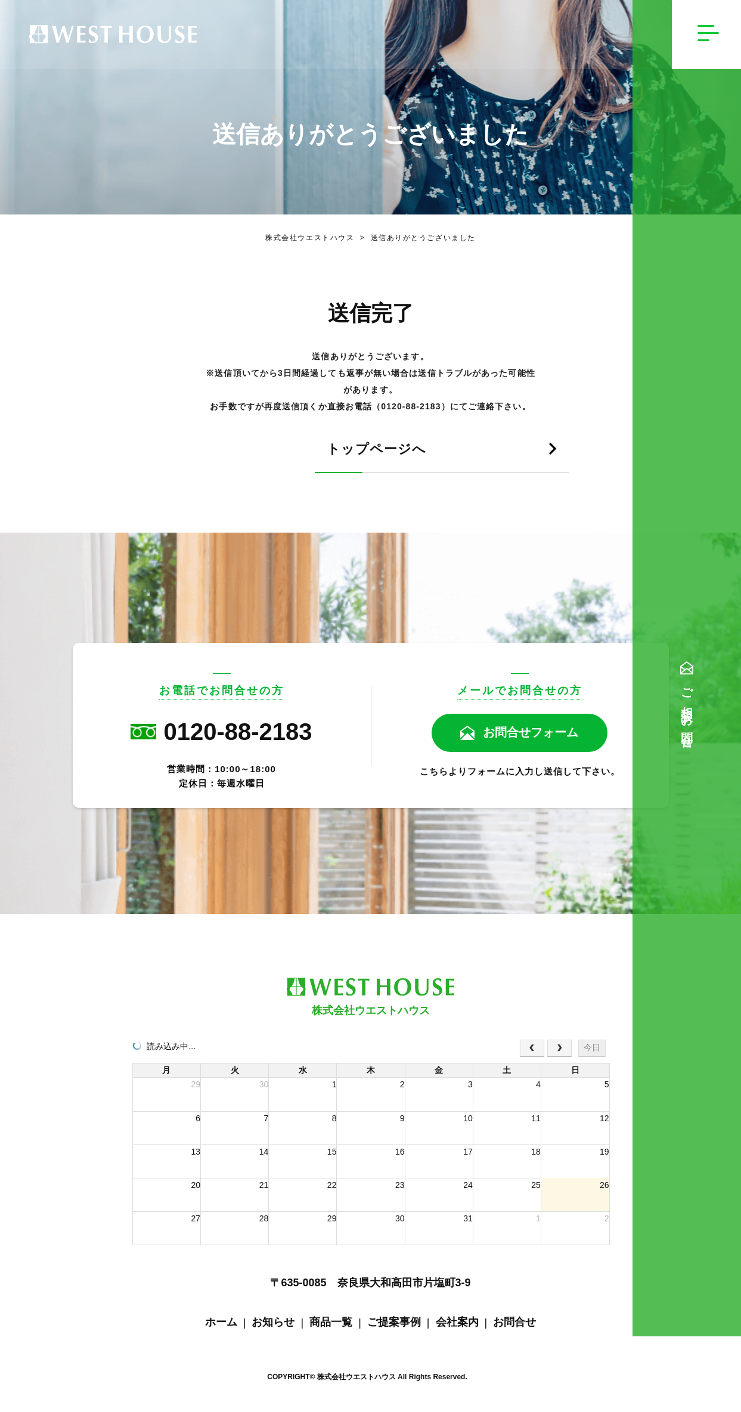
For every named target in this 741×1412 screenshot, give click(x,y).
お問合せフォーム (531, 733)
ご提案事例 (394, 1323)
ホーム (221, 1323)
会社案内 (457, 1323)
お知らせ (273, 1323)
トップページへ (301, 450)
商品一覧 (330, 1323)
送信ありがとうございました (415, 238)
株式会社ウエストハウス (309, 238)
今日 (592, 1048)
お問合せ (514, 1323)
